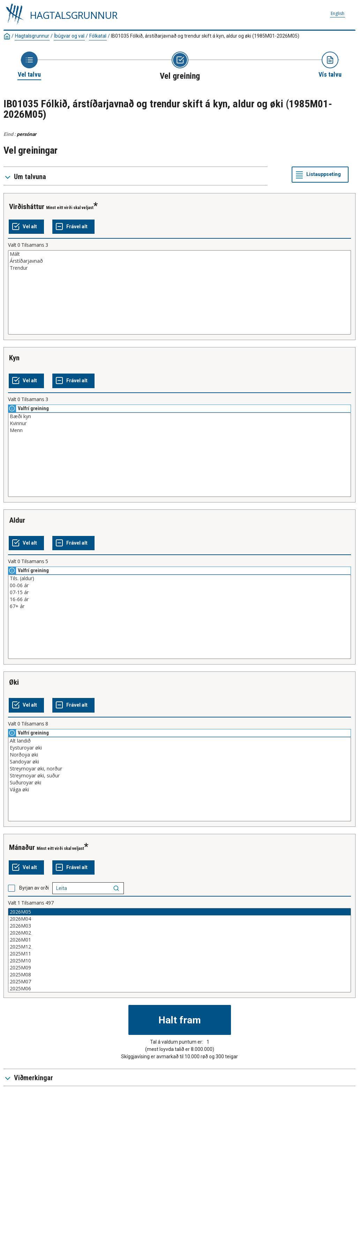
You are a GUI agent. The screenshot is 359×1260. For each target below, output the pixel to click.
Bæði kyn (179, 416)
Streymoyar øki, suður (179, 775)
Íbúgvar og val (69, 36)
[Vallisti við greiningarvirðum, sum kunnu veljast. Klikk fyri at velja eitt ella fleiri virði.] (179, 292)
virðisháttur (26, 206)
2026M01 (179, 939)
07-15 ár (179, 592)
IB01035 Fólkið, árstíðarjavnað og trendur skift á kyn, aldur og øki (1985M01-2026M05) (205, 36)
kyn (14, 358)
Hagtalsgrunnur (32, 36)
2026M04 (179, 918)
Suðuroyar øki (179, 782)
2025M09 (179, 967)
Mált (179, 254)
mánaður (22, 847)
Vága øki (179, 789)
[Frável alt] (73, 227)
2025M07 (179, 981)
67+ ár (179, 606)
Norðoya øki (179, 754)
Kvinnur (179, 423)
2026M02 (179, 932)
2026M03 (179, 925)
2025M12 (179, 946)
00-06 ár (179, 585)
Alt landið (179, 740)
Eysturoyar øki (179, 747)
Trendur (179, 267)
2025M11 (179, 953)
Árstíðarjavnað (179, 261)
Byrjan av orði (34, 888)
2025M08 (179, 974)
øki (14, 682)
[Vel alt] (26, 227)
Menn (179, 430)
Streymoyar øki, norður (179, 768)
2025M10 (179, 960)
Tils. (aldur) (179, 578)
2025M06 (179, 988)
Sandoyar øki (179, 761)
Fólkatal (97, 36)
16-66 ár (179, 599)
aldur (17, 520)
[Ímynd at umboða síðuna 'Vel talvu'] (29, 65)
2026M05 (179, 911)
